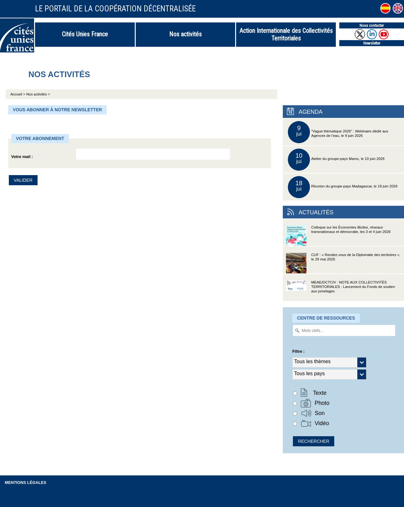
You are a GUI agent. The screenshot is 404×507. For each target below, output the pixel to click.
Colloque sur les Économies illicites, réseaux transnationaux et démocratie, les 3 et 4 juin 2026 (338, 235)
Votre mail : (22, 156)
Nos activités (185, 34)
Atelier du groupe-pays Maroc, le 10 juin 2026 (336, 160)
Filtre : (298, 351)
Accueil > (18, 94)
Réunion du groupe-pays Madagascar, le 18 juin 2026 (342, 187)
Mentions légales (25, 482)
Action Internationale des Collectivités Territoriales (286, 34)
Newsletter (371, 43)
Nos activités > (38, 94)
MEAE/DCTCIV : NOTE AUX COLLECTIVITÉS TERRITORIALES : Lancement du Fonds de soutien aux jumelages (340, 290)
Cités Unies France (85, 34)
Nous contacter (371, 25)
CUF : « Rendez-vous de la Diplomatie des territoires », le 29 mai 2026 (343, 263)
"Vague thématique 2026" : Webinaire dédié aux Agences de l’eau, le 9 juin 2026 (338, 132)
